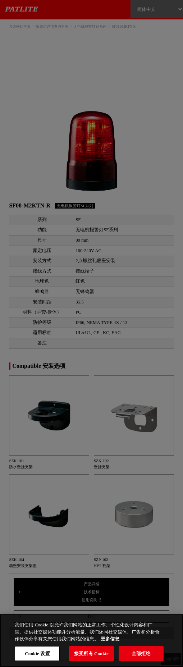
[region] (91, 640)
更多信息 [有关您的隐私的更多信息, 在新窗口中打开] (110, 638)
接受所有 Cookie (91, 653)
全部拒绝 (141, 653)
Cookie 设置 (37, 653)
